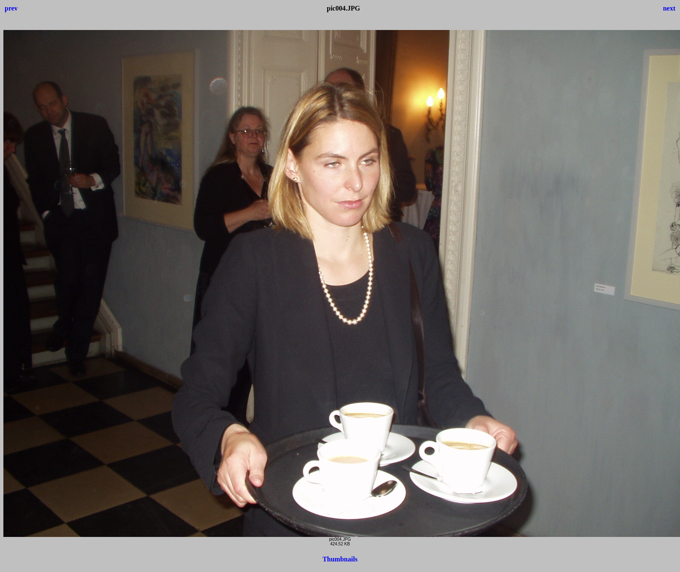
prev (11, 8)
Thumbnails (340, 559)
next (669, 8)
